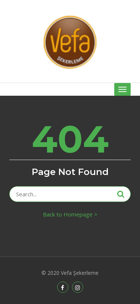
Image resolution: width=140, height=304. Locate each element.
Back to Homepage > (70, 214)
